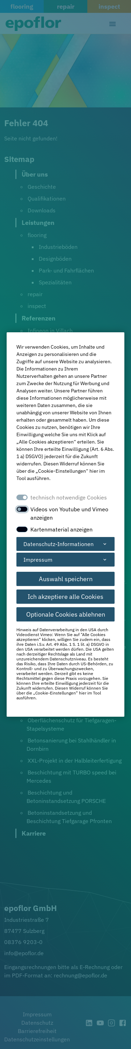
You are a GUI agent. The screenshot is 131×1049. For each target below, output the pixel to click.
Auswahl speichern (66, 579)
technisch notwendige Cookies (68, 497)
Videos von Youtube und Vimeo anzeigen (69, 513)
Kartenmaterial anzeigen (61, 529)
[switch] (22, 509)
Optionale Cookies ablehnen (65, 614)
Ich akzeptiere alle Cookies (65, 597)
